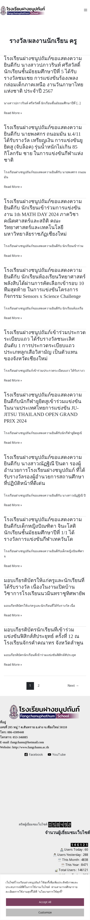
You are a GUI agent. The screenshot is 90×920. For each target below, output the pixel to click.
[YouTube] (57, 754)
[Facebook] (33, 754)
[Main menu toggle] (85, 10)
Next (73, 685)
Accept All (45, 902)
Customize (45, 912)
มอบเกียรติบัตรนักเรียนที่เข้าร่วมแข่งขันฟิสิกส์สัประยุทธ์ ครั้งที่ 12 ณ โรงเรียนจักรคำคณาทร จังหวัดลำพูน (43, 636)
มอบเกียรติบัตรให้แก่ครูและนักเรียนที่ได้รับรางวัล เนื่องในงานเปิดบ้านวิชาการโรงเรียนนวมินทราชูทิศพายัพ (44, 587)
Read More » (13, 112)
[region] (45, 897)
